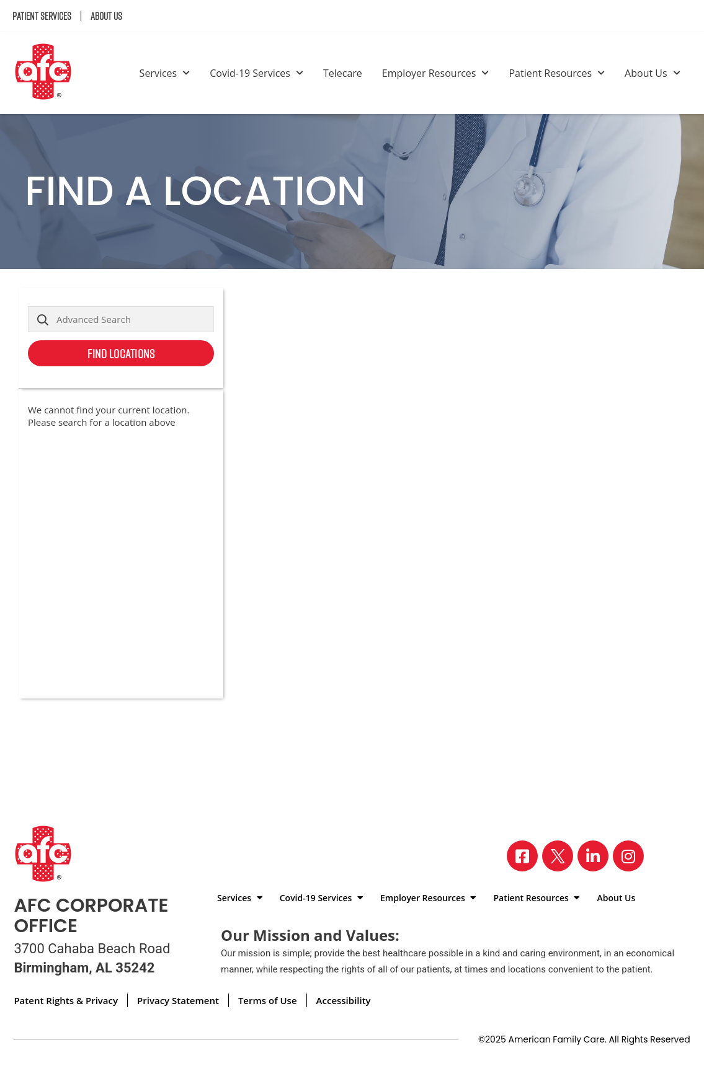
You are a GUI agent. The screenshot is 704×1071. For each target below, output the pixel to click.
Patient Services (41, 16)
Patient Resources (557, 73)
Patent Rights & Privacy (66, 1000)
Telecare (342, 73)
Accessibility (343, 1000)
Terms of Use (267, 1000)
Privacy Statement (178, 1000)
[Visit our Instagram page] (628, 855)
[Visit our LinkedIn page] (592, 855)
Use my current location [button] (162, 381)
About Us (106, 16)
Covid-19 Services (256, 73)
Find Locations (120, 353)
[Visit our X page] (557, 855)
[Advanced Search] (121, 319)
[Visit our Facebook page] (522, 855)
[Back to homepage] (48, 73)
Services (165, 73)
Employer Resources (435, 73)
